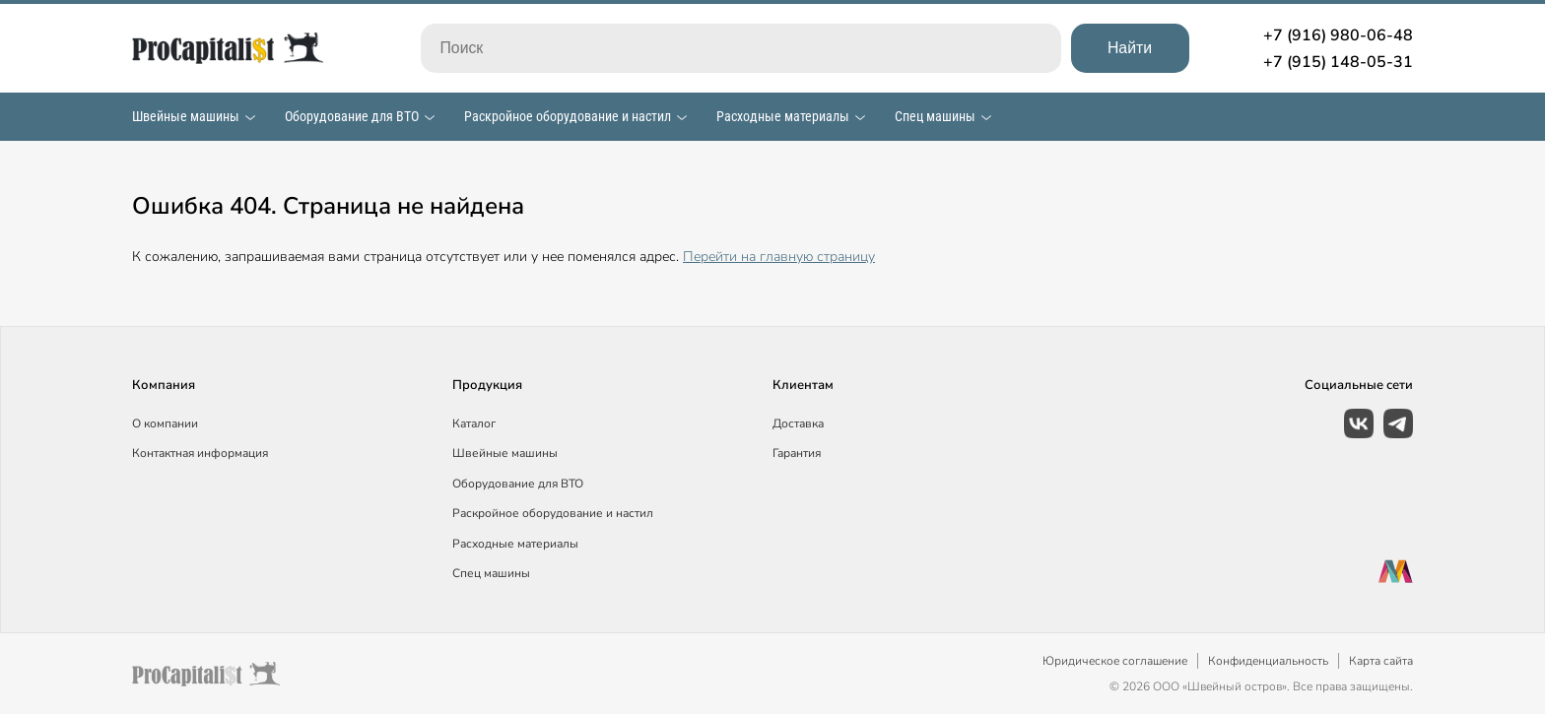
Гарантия (796, 453)
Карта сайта (1381, 661)
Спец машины (935, 116)
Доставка (798, 423)
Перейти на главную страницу (779, 256)
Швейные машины (185, 116)
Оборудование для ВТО (352, 116)
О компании (165, 423)
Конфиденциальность (1268, 661)
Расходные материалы (782, 116)
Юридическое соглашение (1114, 661)
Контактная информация (200, 453)
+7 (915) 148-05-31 (1338, 62)
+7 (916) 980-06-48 (1338, 35)
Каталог (474, 423)
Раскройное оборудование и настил (567, 116)
